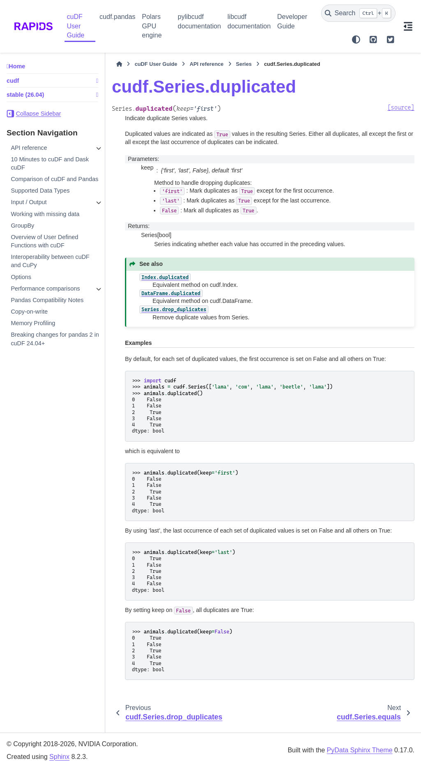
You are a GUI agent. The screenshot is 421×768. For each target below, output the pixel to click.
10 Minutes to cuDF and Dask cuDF (50, 163)
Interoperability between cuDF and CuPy (50, 261)
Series (244, 64)
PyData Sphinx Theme (360, 750)
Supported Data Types (40, 190)
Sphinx (59, 756)
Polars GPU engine (152, 26)
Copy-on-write (29, 311)
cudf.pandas (117, 16)
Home (17, 66)
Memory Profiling (33, 323)
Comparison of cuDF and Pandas (54, 179)
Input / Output (28, 202)
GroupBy (22, 225)
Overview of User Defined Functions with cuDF (44, 241)
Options (21, 277)
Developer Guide (292, 21)
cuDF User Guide (76, 26)
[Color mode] (356, 40)
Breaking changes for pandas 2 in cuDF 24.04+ (55, 338)
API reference (29, 147)
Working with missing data (45, 214)
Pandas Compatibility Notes (47, 300)
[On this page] (408, 26)
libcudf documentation (249, 21)
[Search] (358, 13)
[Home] (119, 64)
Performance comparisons (45, 288)
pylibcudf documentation (199, 21)
